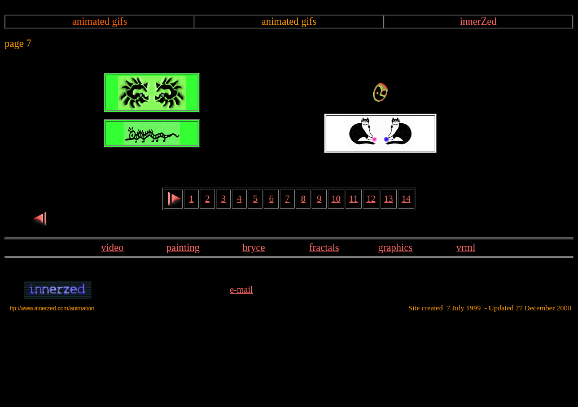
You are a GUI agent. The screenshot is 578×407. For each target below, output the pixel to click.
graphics (395, 247)
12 (370, 199)
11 (353, 199)
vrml (465, 247)
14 (405, 199)
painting (183, 247)
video (112, 247)
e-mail (241, 290)
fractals (324, 247)
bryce (253, 247)
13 (388, 199)
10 (335, 199)
